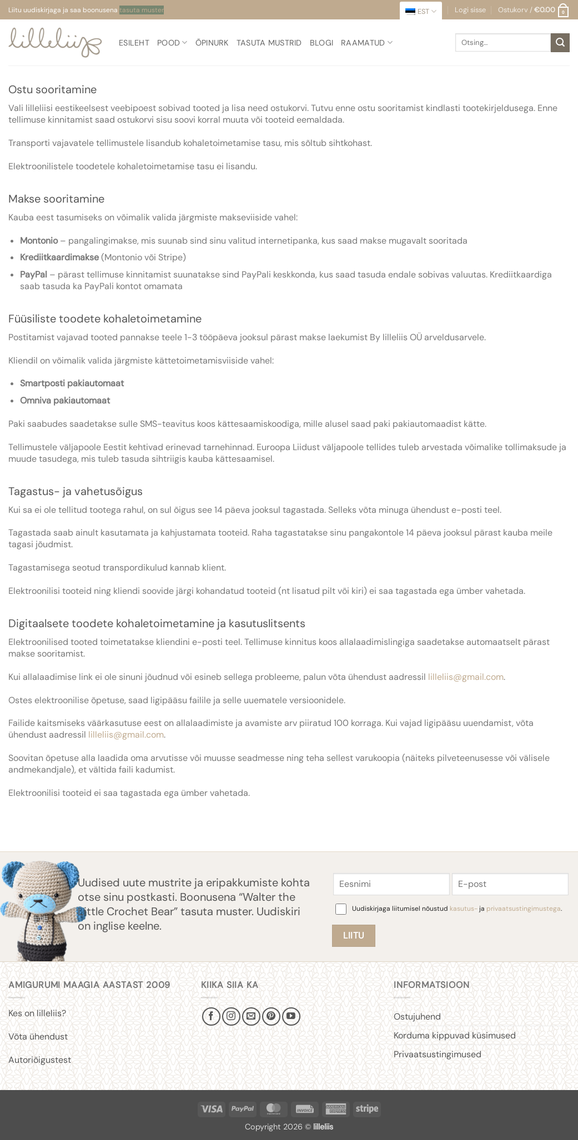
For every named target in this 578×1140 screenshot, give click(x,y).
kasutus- (464, 908)
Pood (172, 42)
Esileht (134, 43)
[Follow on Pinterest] (271, 1016)
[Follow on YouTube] (291, 1016)
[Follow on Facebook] (211, 1016)
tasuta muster (141, 10)
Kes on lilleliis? (37, 1013)
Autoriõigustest (39, 1060)
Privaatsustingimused (437, 1054)
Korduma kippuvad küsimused (455, 1035)
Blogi (321, 43)
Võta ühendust (38, 1036)
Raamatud (367, 42)
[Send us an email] (251, 1016)
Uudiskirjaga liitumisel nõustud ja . (457, 908)
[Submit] (560, 42)
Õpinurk (212, 43)
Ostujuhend (417, 1016)
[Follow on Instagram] (231, 1016)
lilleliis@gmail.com (466, 677)
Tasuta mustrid (269, 43)
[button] (534, 10)
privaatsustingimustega (523, 908)
